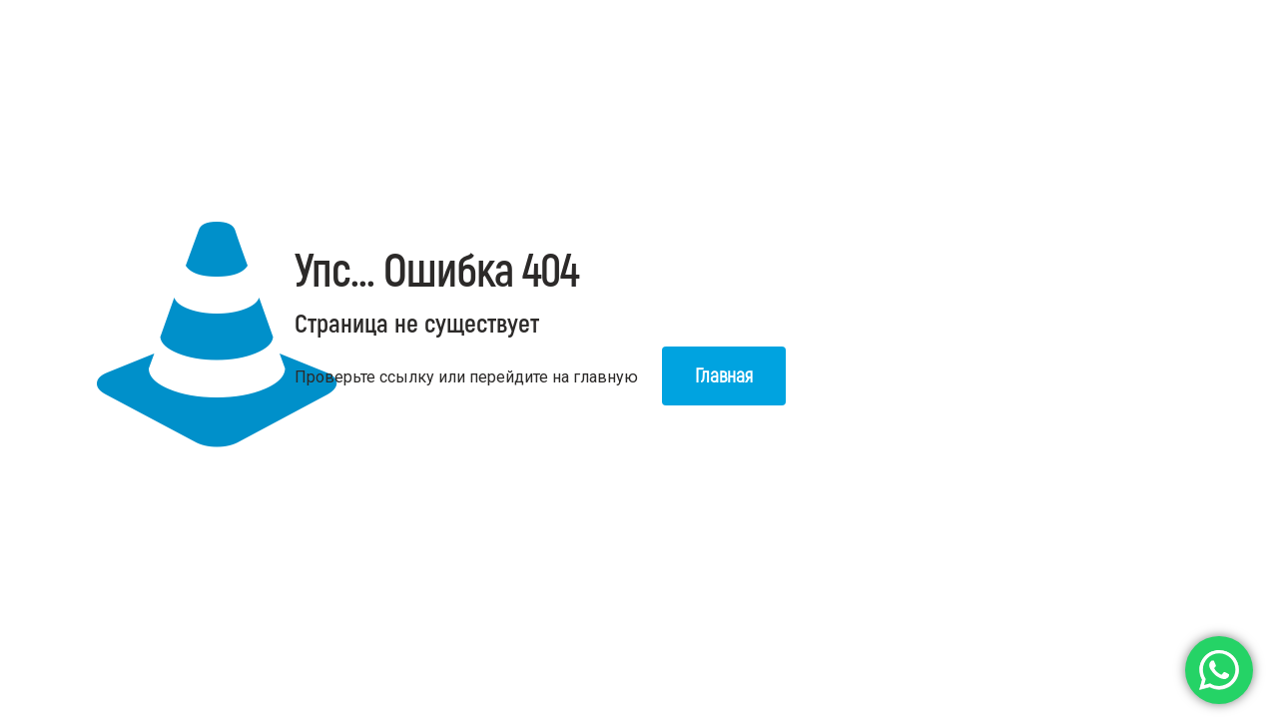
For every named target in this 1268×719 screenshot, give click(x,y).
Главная (724, 375)
